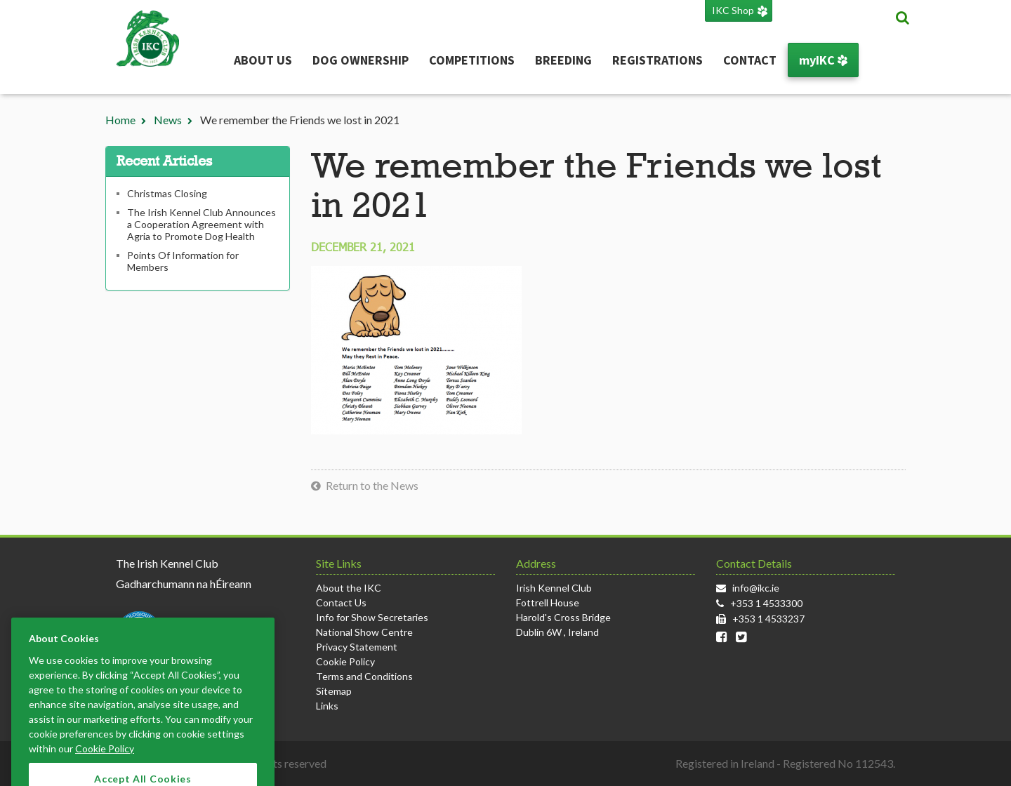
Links (327, 706)
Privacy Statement (356, 647)
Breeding (563, 60)
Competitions (472, 60)
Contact (750, 60)
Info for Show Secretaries (372, 617)
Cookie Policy (345, 661)
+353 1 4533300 (766, 603)
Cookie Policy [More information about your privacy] (104, 759)
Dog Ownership (360, 60)
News (168, 119)
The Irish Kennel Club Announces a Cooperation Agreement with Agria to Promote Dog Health (201, 224)
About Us (263, 60)
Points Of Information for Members (183, 261)
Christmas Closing (167, 193)
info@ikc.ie (755, 588)
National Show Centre (364, 632)
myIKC (823, 60)
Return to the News (372, 485)
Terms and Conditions (364, 676)
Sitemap (334, 691)
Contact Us (341, 602)
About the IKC (348, 588)
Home (120, 119)
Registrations (657, 60)
